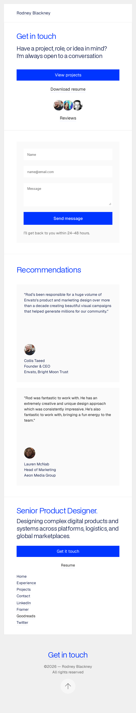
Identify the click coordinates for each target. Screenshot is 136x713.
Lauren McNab (36, 464)
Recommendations (49, 270)
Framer (23, 609)
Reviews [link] (68, 118)
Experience (26, 582)
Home (22, 576)
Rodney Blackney (33, 13)
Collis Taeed (34, 360)
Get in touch (68, 655)
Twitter (22, 622)
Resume (68, 565)
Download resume (68, 89)
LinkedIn (24, 602)
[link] (68, 105)
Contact (23, 596)
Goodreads (26, 616)
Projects (24, 589)
